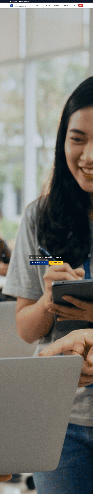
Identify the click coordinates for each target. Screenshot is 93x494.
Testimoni (65, 5)
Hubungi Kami (56, 263)
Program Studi (47, 5)
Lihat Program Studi (39, 263)
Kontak (73, 5)
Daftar (80, 5)
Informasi (56, 5)
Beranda (37, 5)
